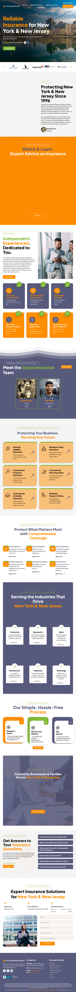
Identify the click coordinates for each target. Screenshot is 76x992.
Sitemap (56, 990)
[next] (71, 67)
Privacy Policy (42, 990)
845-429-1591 (34, 972)
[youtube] (11, 971)
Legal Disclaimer (50, 990)
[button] (8, 781)
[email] (26, 406)
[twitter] (8, 971)
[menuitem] (26, 5)
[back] (4, 67)
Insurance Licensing (34, 990)
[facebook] (4, 971)
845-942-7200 (36, 970)
